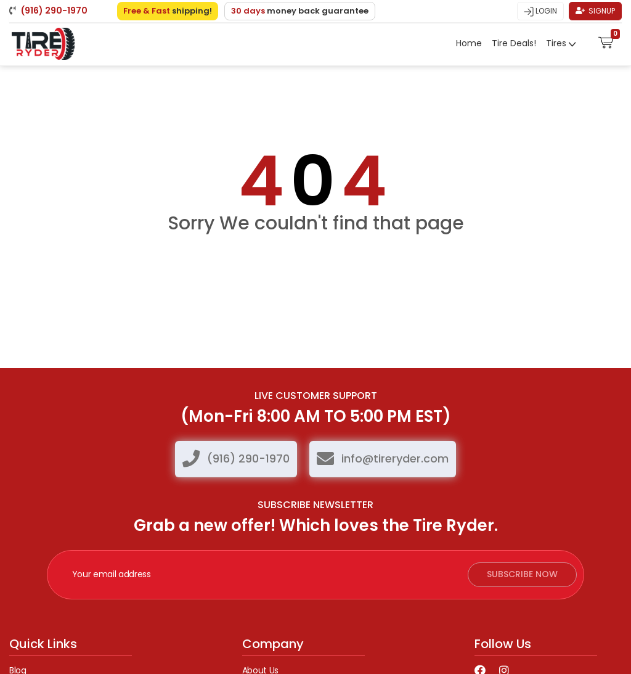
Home (469, 42)
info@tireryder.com (395, 458)
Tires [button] (557, 42)
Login (540, 10)
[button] (606, 40)
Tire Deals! (514, 42)
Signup (595, 10)
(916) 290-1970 (248, 458)
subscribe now (522, 575)
